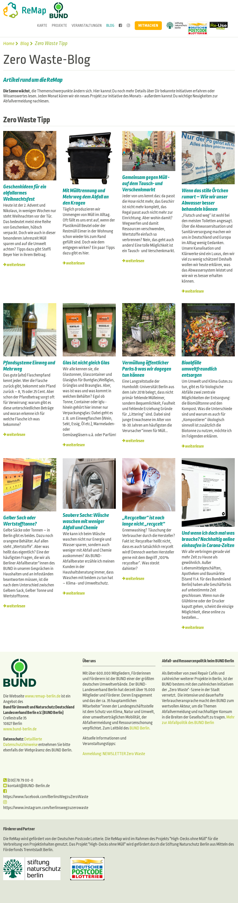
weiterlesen (16, 265)
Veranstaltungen (87, 25)
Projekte (59, 25)
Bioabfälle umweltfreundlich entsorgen (199, 369)
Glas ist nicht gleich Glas (86, 363)
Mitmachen (148, 25)
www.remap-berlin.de (42, 696)
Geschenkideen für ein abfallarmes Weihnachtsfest (24, 193)
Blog (110, 25)
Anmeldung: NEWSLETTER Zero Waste (114, 754)
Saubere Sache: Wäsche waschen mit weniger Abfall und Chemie (86, 521)
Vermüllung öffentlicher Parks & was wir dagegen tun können (146, 369)
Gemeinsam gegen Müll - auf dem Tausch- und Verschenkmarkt (145, 183)
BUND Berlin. (139, 728)
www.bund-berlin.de (19, 729)
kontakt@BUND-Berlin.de (26, 786)
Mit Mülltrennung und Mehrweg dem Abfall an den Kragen (86, 197)
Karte (42, 25)
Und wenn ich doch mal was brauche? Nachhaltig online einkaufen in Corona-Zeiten (208, 539)
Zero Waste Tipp (27, 120)
